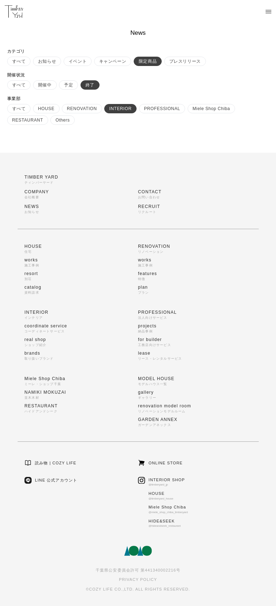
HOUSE (46, 108)
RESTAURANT (27, 120)
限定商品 (148, 61)
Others (62, 120)
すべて (19, 61)
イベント (78, 61)
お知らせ (47, 61)
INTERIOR (120, 108)
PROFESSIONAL (162, 108)
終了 (90, 84)
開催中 (45, 84)
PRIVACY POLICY (138, 579)
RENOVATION (82, 108)
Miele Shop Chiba (211, 108)
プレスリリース (185, 61)
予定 (68, 84)
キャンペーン (112, 61)
